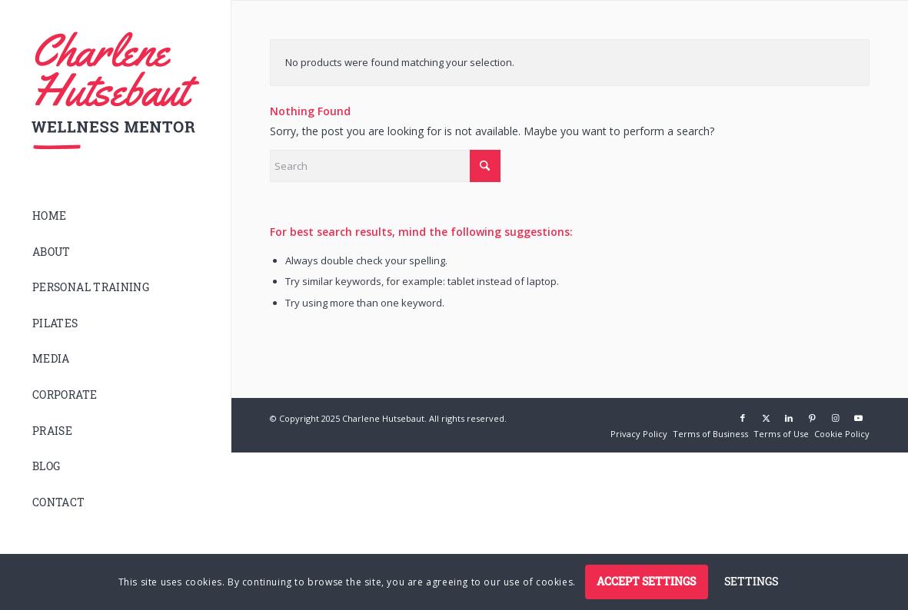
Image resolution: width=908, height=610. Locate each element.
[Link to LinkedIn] (788, 417)
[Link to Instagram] (834, 417)
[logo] (115, 91)
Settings (751, 581)
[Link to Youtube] (858, 417)
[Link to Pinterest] (811, 417)
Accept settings (646, 581)
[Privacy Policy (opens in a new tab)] (638, 433)
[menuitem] (115, 216)
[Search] (385, 166)
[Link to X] (765, 417)
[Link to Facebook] (742, 417)
